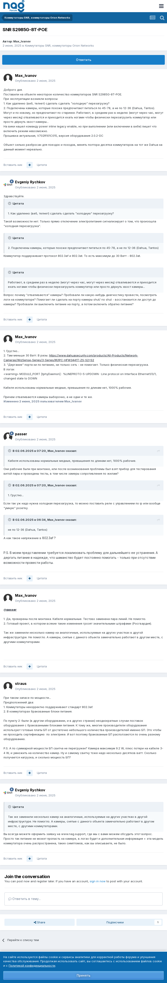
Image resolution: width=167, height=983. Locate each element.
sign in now (98, 881)
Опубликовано (35, 80)
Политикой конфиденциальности (32, 965)
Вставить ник (13, 165)
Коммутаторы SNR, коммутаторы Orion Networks (59, 45)
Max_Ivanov (22, 41)
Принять (83, 975)
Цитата (42, 165)
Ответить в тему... (24, 899)
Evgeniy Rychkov (30, 182)
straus (21, 683)
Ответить (83, 60)
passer (21, 434)
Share (39, 922)
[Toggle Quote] (10, 203)
